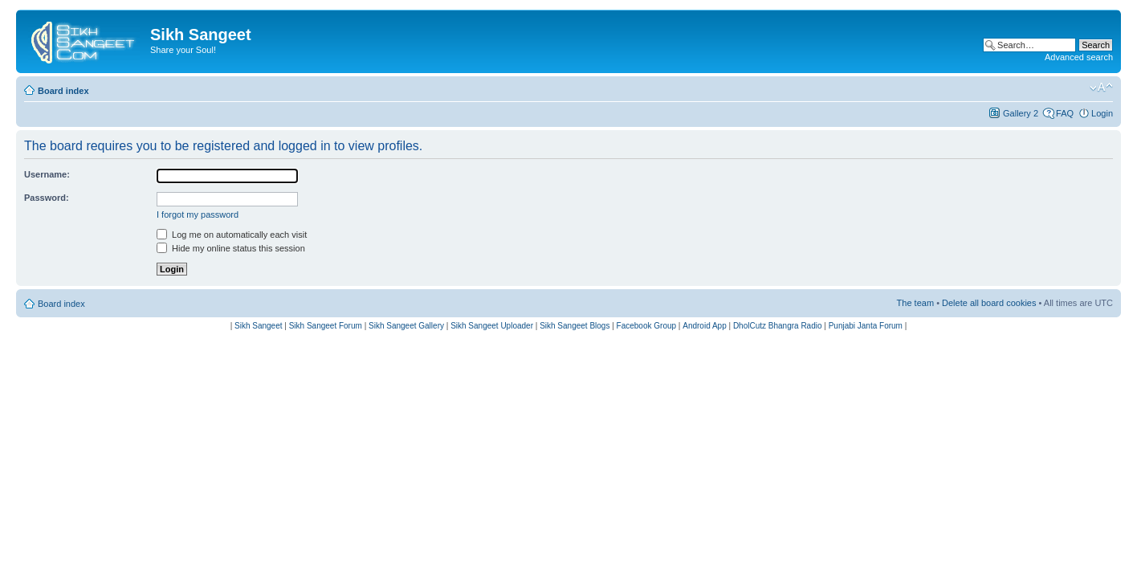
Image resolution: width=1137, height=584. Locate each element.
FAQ (1065, 113)
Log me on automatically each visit (232, 234)
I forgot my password (197, 214)
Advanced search (1079, 57)
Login (1102, 113)
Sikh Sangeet (258, 325)
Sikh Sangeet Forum (325, 325)
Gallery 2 (1020, 113)
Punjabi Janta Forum (866, 325)
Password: (46, 197)
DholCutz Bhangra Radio (777, 325)
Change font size (1101, 87)
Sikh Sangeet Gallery (406, 325)
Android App (705, 325)
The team (915, 303)
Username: (47, 174)
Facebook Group (647, 325)
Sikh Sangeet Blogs (574, 325)
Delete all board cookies (989, 303)
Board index (63, 91)
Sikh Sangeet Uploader (491, 325)
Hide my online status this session (231, 248)
